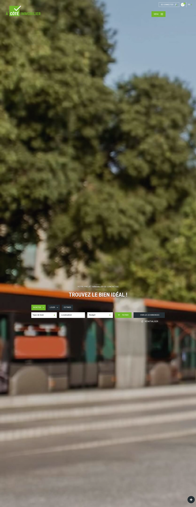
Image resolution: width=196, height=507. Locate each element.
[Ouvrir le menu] (159, 14)
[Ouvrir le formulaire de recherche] (123, 315)
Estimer (67, 307)
